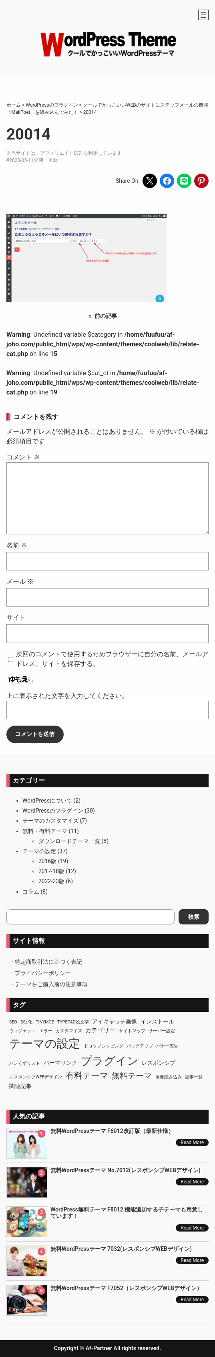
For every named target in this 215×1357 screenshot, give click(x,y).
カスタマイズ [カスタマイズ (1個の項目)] (69, 1030)
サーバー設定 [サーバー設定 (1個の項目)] (162, 1030)
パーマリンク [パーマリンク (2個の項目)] (60, 1063)
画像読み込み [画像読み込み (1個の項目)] (168, 1077)
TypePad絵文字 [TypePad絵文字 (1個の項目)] (73, 1022)
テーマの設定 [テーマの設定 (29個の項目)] (44, 1043)
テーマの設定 (39, 851)
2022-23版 (51, 881)
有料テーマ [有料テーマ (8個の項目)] (87, 1075)
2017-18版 (51, 871)
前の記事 (105, 316)
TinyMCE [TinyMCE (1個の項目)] (45, 1022)
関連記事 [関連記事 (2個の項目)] (20, 1086)
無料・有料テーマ (44, 831)
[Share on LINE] (184, 181)
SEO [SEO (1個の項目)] (13, 1022)
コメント (23, 457)
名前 (16, 545)
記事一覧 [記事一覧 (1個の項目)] (194, 1077)
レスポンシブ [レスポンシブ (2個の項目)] (158, 1063)
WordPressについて (47, 800)
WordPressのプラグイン (52, 810)
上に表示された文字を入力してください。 (67, 696)
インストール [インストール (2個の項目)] (157, 1021)
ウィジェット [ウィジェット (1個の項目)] (22, 1030)
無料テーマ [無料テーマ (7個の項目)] (132, 1075)
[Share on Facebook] (167, 181)
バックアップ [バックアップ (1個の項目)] (140, 1046)
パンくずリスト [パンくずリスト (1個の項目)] (24, 1063)
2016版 (47, 861)
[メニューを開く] (203, 15)
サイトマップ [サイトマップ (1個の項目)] (132, 1030)
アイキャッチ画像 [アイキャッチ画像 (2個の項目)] (114, 1021)
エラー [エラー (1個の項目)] (45, 1030)
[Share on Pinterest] (201, 181)
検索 (193, 917)
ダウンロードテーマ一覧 (69, 841)
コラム (30, 891)
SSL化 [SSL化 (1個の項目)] (26, 1022)
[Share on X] (150, 181)
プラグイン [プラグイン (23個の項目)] (109, 1061)
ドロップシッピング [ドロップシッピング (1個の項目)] (103, 1046)
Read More (192, 1142)
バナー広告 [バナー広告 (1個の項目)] (167, 1046)
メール (20, 581)
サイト (16, 617)
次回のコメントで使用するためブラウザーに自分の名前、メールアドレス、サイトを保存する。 (112, 658)
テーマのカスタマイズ (50, 820)
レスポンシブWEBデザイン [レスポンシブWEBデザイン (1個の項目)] (35, 1077)
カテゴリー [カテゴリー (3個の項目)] (100, 1030)
